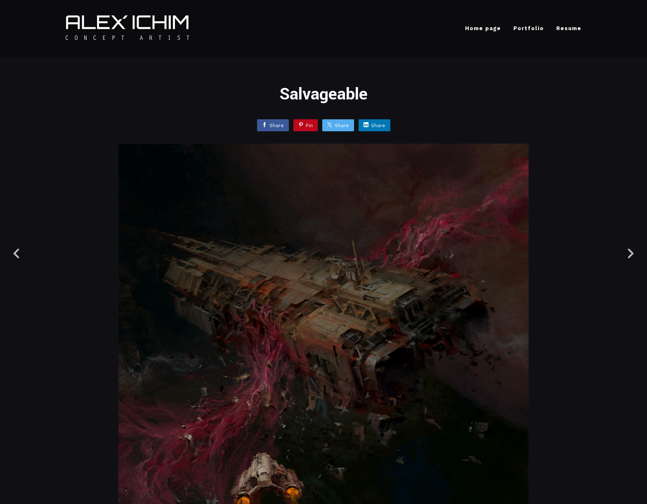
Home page (483, 28)
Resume (568, 28)
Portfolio (528, 28)
